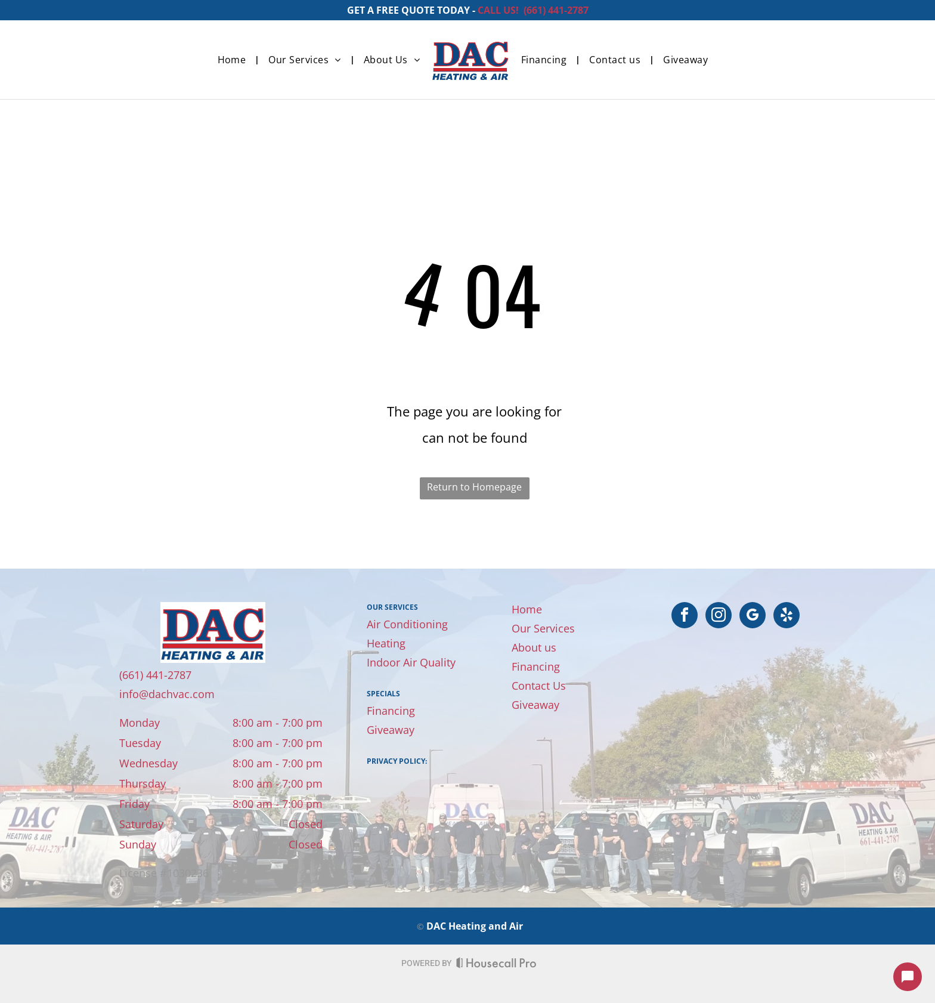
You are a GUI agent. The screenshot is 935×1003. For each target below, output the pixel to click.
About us (534, 647)
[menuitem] (234, 60)
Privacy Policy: (397, 761)
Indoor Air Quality (411, 662)
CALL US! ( (502, 10)
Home (527, 609)
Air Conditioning (407, 624)
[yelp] (786, 616)
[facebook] (684, 616)
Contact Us (539, 685)
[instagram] (718, 616)
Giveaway (390, 730)
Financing (391, 710)
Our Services (543, 628)
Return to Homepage (474, 486)
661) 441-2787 (558, 10)
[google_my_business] (752, 616)
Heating (386, 643)
